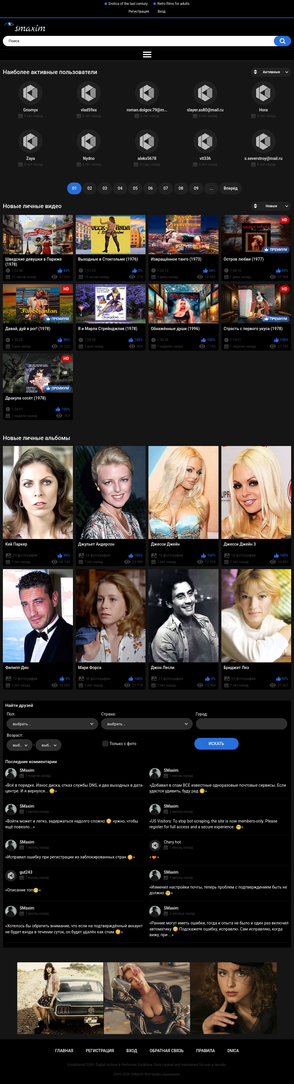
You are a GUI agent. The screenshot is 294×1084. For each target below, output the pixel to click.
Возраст (14, 735)
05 (135, 188)
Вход (161, 11)
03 (104, 188)
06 (150, 188)
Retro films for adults (173, 4)
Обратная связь (166, 1050)
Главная (64, 1050)
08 (181, 188)
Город (201, 714)
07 (165, 188)
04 (120, 188)
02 (89, 188)
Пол (10, 714)
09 (196, 188)
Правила (205, 1050)
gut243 (26, 872)
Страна (108, 714)
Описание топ (23, 890)
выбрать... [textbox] (21, 724)
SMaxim (27, 770)
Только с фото (122, 743)
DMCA (233, 1050)
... (211, 188)
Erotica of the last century (128, 4)
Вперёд (230, 188)
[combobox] (52, 724)
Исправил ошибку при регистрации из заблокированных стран (70, 857)
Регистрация (139, 11)
